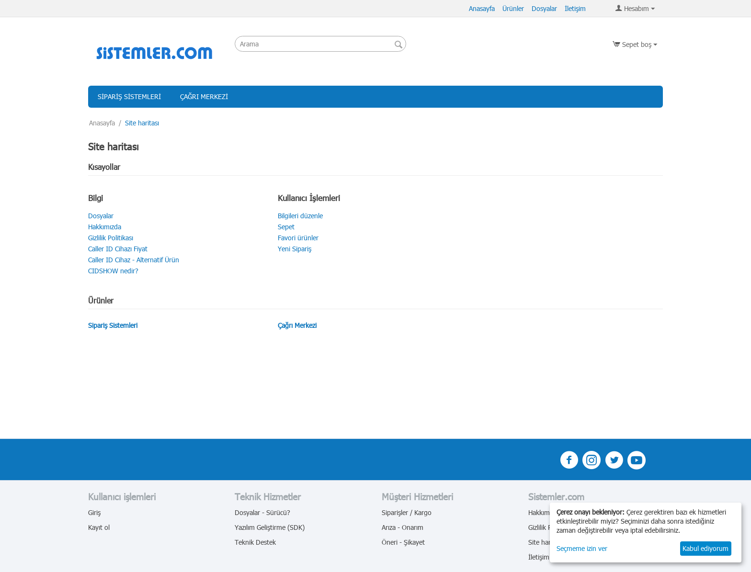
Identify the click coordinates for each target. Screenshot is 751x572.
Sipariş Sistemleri (129, 96)
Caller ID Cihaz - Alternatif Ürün (133, 259)
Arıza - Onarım (402, 527)
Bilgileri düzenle (300, 215)
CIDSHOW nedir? (113, 270)
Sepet (286, 226)
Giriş (94, 512)
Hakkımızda (104, 226)
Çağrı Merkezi (204, 96)
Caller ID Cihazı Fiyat (118, 248)
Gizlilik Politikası (110, 237)
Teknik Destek (255, 542)
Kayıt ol (99, 527)
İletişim (575, 8)
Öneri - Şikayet (403, 542)
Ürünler (513, 8)
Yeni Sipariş (294, 248)
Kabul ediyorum (705, 548)
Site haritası (545, 542)
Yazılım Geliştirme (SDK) (270, 527)
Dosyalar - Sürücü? (262, 512)
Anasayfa (482, 8)
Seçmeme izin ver (582, 548)
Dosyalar (544, 8)
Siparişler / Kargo (407, 512)
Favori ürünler (298, 237)
